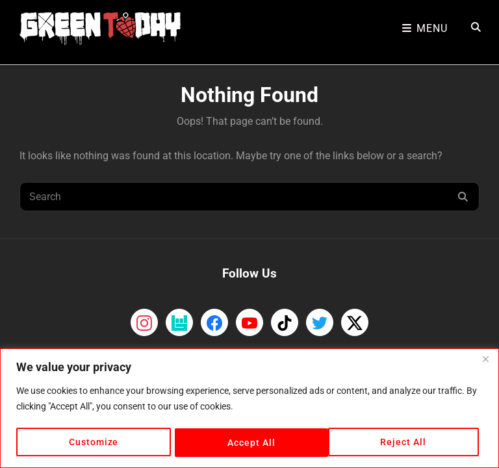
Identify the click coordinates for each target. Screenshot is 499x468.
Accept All (407, 442)
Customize (93, 442)
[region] (249, 408)
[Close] (485, 360)
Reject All (250, 442)
